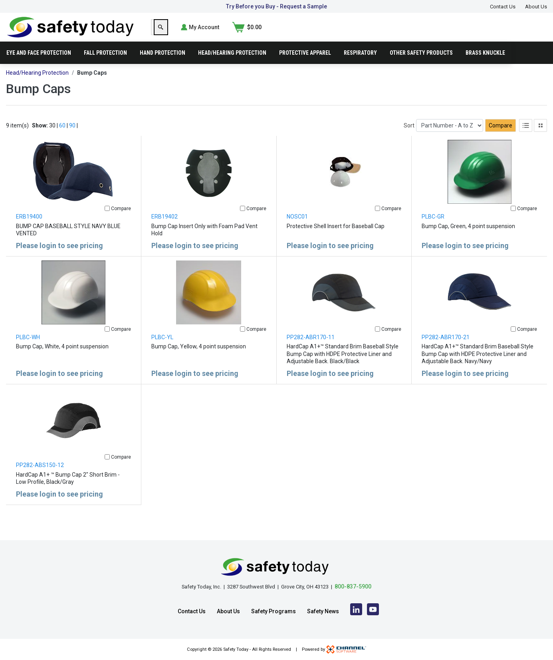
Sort (409, 138)
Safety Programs (273, 611)
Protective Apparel (305, 65)
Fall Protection (105, 65)
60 (62, 138)
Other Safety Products (421, 65)
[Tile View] (540, 138)
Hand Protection (162, 65)
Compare (500, 138)
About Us (536, 7)
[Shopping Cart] (532, 33)
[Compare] (107, 221)
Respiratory (360, 65)
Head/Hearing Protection (232, 65)
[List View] (525, 138)
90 (72, 138)
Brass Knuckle (485, 65)
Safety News (323, 611)
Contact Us (502, 7)
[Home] (70, 33)
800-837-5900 (353, 586)
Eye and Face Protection (38, 65)
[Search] (428, 33)
